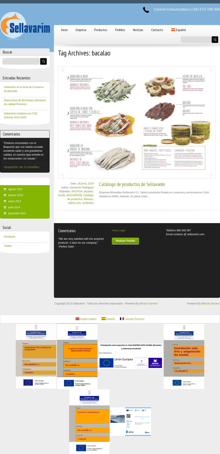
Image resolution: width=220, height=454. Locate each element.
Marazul (88, 199)
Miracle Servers (149, 303)
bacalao (88, 191)
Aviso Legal (118, 230)
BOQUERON (74, 195)
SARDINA (88, 203)
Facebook (9, 236)
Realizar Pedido (125, 240)
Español (178, 30)
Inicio (64, 30)
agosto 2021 (15, 189)
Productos (100, 30)
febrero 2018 (15, 195)
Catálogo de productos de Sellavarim (132, 184)
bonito (61, 195)
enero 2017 (14, 201)
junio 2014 (14, 207)
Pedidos (120, 30)
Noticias (138, 30)
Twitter (7, 245)
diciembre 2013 (17, 213)
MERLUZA (74, 203)
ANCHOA (76, 191)
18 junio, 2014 (85, 183)
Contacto (157, 30)
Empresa (81, 30)
